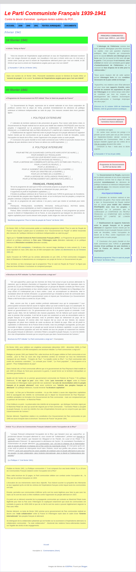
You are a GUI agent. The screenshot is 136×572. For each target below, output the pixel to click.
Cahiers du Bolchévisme (64, 250)
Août (28, 68)
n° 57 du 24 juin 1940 (107, 154)
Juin (36, 57)
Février (37, 34)
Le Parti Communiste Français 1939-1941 (55, 13)
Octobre (29, 80)
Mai (35, 51)
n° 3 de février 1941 (20, 460)
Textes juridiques (51, 26)
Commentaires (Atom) (51, 551)
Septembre (30, 74)
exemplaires (26, 247)
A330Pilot (68, 566)
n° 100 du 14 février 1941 (22, 68)
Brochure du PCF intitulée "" (30, 339)
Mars (36, 40)
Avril (36, 45)
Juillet (28, 63)
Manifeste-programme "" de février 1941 (36, 220)
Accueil (10, 26)
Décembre (30, 91)
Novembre (30, 86)
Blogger (84, 566)
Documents (70, 26)
